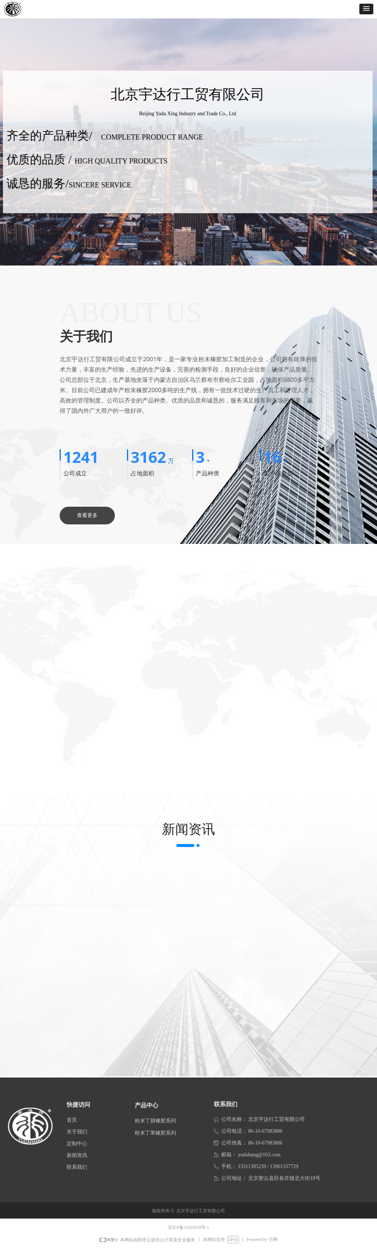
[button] (366, 9)
